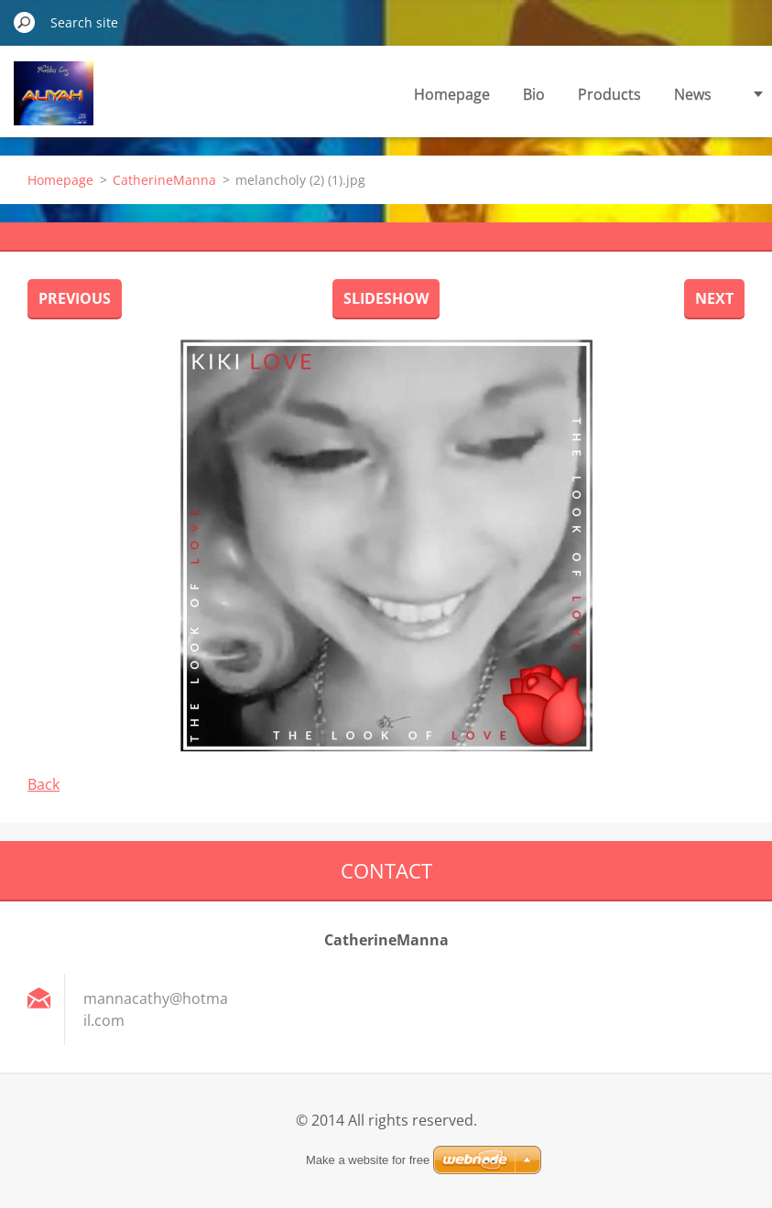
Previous (74, 298)
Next (714, 298)
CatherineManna (164, 180)
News (693, 94)
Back (43, 784)
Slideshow (386, 298)
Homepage (452, 94)
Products (609, 94)
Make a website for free (367, 1160)
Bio (534, 94)
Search (25, 21)
